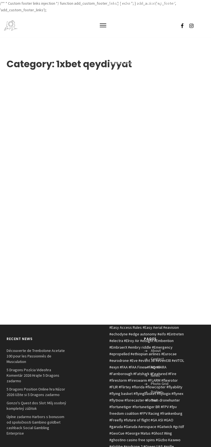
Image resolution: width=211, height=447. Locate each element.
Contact (157, 358)
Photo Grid (159, 383)
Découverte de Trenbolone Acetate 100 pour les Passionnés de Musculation (36, 356)
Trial (154, 400)
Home (155, 367)
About (156, 350)
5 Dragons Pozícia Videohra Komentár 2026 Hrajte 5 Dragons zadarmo (33, 375)
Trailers (157, 391)
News (155, 375)
